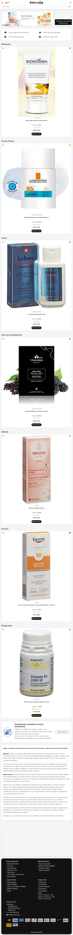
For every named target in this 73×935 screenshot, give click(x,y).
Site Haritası (42, 888)
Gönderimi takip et (44, 868)
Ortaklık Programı (44, 886)
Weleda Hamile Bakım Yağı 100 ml (36, 508)
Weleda (37, 505)
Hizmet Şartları (11, 882)
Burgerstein (37, 699)
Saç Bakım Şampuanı (37, 311)
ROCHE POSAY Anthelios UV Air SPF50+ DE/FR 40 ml (36, 217)
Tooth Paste (11, 872)
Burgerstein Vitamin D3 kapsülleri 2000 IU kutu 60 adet (36, 701)
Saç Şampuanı (11, 868)
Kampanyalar (43, 891)
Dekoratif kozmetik (13, 864)
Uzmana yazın (62, 732)
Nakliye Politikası (12, 888)
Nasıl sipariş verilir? (45, 864)
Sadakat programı (44, 870)
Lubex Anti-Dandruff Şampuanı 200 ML (36, 314)
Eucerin (37, 602)
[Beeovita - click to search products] (69, 6)
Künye (9, 891)
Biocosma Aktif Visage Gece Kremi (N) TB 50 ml (36, 120)
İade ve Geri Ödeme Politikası (16, 886)
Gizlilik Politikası (12, 884)
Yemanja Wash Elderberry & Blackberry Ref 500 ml (36, 411)
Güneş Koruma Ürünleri (36, 215)
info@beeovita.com (14, 915)
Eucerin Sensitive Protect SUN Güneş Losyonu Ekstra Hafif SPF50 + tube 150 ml (36, 605)
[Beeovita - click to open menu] (70, 2)
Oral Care (10, 866)
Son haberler (43, 884)
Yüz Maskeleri (37, 118)
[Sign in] (2, 2)
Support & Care (12, 870)
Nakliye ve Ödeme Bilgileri (47, 866)
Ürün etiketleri (11, 876)
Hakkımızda (42, 882)
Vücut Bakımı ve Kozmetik (15, 874)
